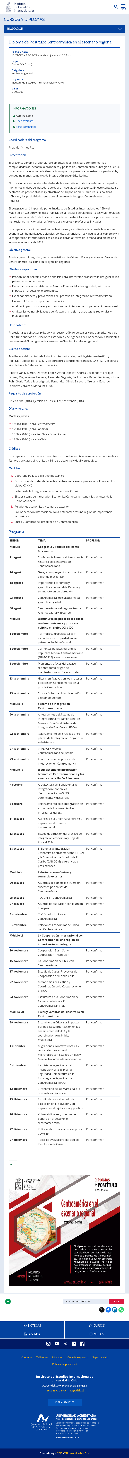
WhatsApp (121, 1310)
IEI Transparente (64, 1402)
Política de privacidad (64, 1364)
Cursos (99, 1325)
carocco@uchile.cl (26, 126)
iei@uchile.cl (77, 1390)
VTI (66, 1453)
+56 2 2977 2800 (55, 1390)
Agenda (34, 1334)
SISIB (59, 1453)
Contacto (26, 1357)
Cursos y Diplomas (24, 19)
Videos (99, 1334)
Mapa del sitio (100, 1357)
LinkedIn (114, 1309)
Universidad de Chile (79, 1453)
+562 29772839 (24, 121)
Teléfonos (42, 1357)
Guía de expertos (77, 1357)
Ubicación (57, 1357)
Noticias (34, 1325)
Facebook (108, 1310)
